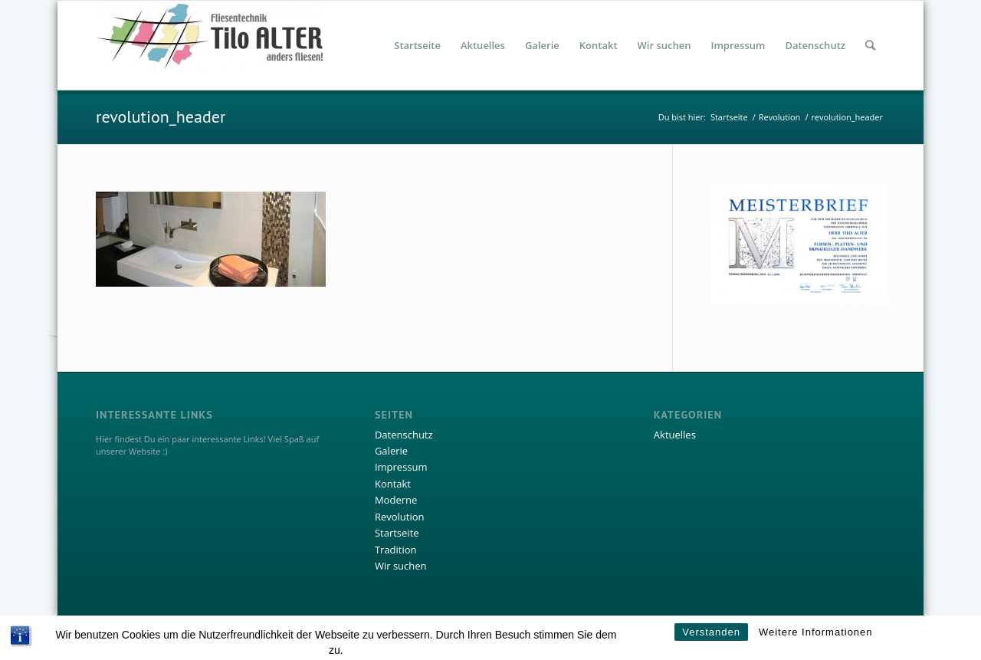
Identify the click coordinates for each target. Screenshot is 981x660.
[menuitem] (417, 45)
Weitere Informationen (816, 641)
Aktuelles (675, 435)
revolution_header (160, 116)
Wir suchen (401, 566)
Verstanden (711, 641)
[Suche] (870, 45)
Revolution (400, 517)
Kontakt (393, 484)
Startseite (397, 533)
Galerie (391, 451)
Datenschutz (404, 435)
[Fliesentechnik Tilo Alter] (211, 45)
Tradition (396, 550)
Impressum (401, 467)
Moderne (396, 500)
